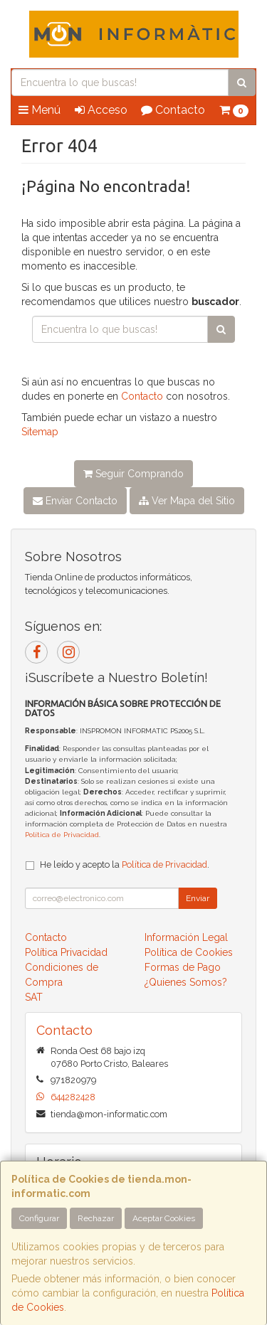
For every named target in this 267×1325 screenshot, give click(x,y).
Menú (40, 110)
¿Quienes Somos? (186, 982)
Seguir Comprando (133, 473)
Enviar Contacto (75, 500)
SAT (34, 997)
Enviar (197, 898)
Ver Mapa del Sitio (187, 500)
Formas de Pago (183, 967)
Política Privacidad (66, 952)
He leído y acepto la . (124, 864)
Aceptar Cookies (163, 1218)
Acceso (101, 110)
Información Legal (186, 937)
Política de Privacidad (62, 835)
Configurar (39, 1218)
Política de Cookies (189, 952)
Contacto (173, 110)
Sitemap (39, 431)
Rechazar (96, 1218)
